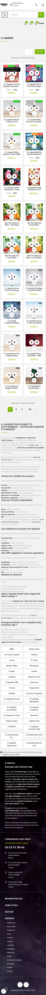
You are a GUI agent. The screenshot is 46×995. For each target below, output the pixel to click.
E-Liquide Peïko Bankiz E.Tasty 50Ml (11, 153)
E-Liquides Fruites (12, 715)
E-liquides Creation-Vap (34, 728)
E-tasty (34, 660)
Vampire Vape (12, 721)
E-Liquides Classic (12, 699)
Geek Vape (11, 926)
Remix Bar (11, 952)
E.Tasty (9, 971)
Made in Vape (11, 666)
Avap (9, 956)
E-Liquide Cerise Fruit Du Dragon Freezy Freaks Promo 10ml (34, 85)
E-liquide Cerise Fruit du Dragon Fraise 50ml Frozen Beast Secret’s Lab (12, 289)
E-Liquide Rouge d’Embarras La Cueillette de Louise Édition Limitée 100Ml (34, 189)
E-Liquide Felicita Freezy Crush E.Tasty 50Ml (11, 121)
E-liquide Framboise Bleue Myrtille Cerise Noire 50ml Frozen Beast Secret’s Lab (12, 322)
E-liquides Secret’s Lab (34, 744)
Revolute (34, 715)
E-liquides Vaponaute (12, 744)
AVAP (12, 649)
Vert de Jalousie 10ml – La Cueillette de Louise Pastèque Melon (34, 257)
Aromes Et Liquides (14, 960)
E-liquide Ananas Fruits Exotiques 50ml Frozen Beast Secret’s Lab (34, 322)
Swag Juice (34, 688)
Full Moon (12, 727)
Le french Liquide (11, 655)
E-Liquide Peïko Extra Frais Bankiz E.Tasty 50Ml (34, 121)
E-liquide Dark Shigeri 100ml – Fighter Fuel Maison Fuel (11, 387)
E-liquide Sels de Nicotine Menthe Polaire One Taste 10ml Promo (34, 153)
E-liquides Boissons (34, 735)
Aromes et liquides (34, 693)
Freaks (12, 671)
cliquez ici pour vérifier (11, 755)
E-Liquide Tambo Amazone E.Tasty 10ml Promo (11, 189)
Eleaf (9, 934)
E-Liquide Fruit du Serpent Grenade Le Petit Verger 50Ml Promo (11, 85)
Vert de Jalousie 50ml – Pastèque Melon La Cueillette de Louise (12, 224)
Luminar (34, 655)
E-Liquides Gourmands (12, 708)
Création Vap (34, 445)
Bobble (12, 693)
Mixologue (34, 666)
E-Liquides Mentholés (34, 700)
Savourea (34, 682)
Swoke (34, 671)
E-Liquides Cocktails (34, 708)
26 (30, 409)
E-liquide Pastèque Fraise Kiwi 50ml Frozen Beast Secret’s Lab (34, 289)
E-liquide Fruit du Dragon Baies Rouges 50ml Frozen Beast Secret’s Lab (12, 355)
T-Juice (11, 688)
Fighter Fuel (34, 721)
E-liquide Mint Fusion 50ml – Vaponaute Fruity (34, 387)
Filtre (39, 52)
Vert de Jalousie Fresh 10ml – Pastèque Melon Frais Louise (12, 257)
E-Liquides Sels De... (11, 736)
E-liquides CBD (11, 682)
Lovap (11, 660)
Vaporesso (11, 923)
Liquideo (12, 677)
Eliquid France (34, 677)
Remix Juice (34, 649)
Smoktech (11, 930)
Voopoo (10, 941)
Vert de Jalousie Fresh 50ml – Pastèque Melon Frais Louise (34, 224)
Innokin (10, 938)
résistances (36, 522)
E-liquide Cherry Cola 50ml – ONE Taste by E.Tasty (34, 355)
